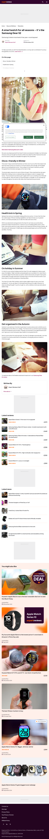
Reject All (28, 137)
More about (7, 391)
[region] (24, 132)
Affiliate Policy (6, 820)
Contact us (5, 806)
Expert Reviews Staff (10, 42)
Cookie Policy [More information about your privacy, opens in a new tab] (11, 133)
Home (3, 26)
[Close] (43, 125)
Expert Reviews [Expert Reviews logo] (6, 2)
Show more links (24, 71)
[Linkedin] (7, 824)
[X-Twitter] (10, 824)
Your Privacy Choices (8, 815)
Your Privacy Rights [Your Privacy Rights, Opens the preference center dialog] (10, 137)
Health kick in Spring (8, 64)
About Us (4, 817)
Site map (4, 809)
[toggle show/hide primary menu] (46, 2)
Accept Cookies (39, 137)
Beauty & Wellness (11, 26)
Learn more (18, 51)
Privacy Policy (6, 812)
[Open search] (42, 2)
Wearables (20, 26)
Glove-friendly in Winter (9, 61)
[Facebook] (3, 824)
